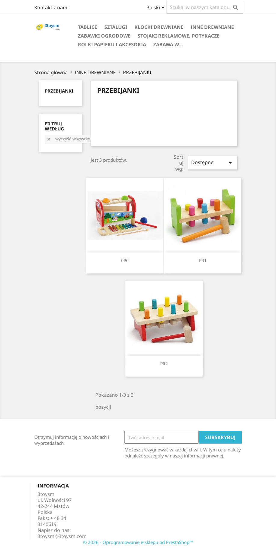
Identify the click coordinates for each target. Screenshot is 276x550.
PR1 (203, 260)
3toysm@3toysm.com (62, 536)
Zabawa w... (168, 44)
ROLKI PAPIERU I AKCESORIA (112, 44)
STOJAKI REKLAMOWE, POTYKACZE (178, 35)
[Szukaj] (205, 7)
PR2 (164, 363)
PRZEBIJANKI (59, 91)
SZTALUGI (115, 27)
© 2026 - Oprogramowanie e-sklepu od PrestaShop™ (138, 542)
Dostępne (212, 163)
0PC (125, 260)
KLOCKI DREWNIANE (158, 27)
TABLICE (87, 27)
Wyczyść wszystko (68, 139)
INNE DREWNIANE (212, 27)
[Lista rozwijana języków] (156, 8)
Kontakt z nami (51, 7)
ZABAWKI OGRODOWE (104, 35)
